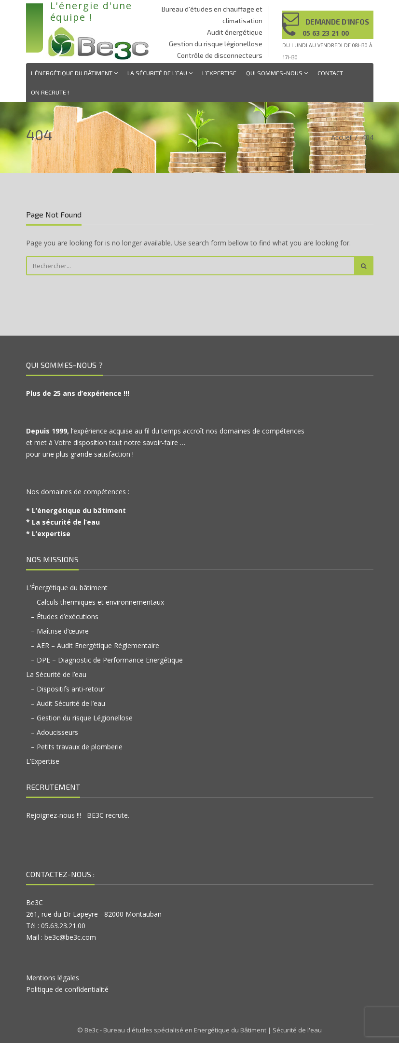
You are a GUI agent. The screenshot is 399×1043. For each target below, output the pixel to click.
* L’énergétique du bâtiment (76, 510)
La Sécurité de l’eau (160, 73)
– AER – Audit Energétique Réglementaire (95, 645)
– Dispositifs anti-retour (68, 688)
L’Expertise (219, 73)
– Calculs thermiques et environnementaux (97, 602)
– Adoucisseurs (54, 732)
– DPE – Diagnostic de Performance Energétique (107, 659)
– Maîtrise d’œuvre (60, 631)
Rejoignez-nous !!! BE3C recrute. (77, 815)
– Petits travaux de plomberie (77, 746)
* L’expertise (48, 533)
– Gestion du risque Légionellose (82, 717)
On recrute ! (50, 92)
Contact (330, 73)
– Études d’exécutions (64, 616)
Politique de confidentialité (67, 989)
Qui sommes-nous (277, 73)
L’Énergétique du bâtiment (74, 73)
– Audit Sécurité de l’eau (68, 703)
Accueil (342, 137)
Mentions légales (52, 977)
